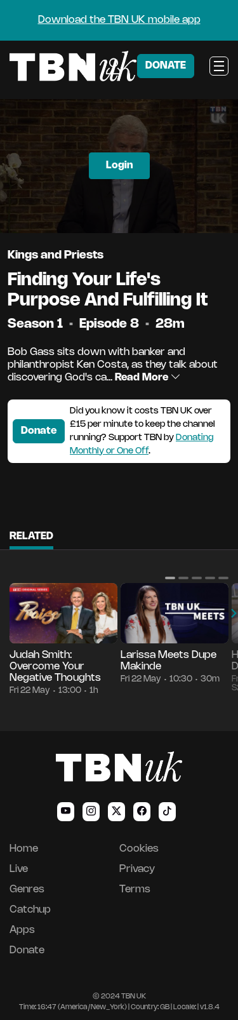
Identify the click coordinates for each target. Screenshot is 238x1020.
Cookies (139, 849)
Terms (134, 889)
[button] (170, 578)
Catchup (30, 910)
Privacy (137, 869)
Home (24, 849)
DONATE (165, 65)
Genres (27, 889)
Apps (22, 930)
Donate (38, 431)
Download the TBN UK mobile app (119, 20)
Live (19, 869)
